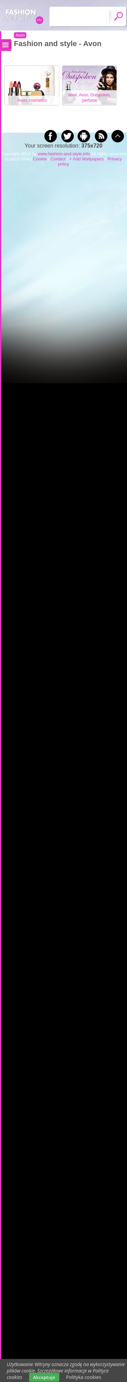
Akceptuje (44, 1377)
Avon (20, 35)
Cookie (40, 158)
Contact (58, 158)
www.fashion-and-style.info (64, 153)
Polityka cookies (83, 1377)
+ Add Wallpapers (86, 158)
